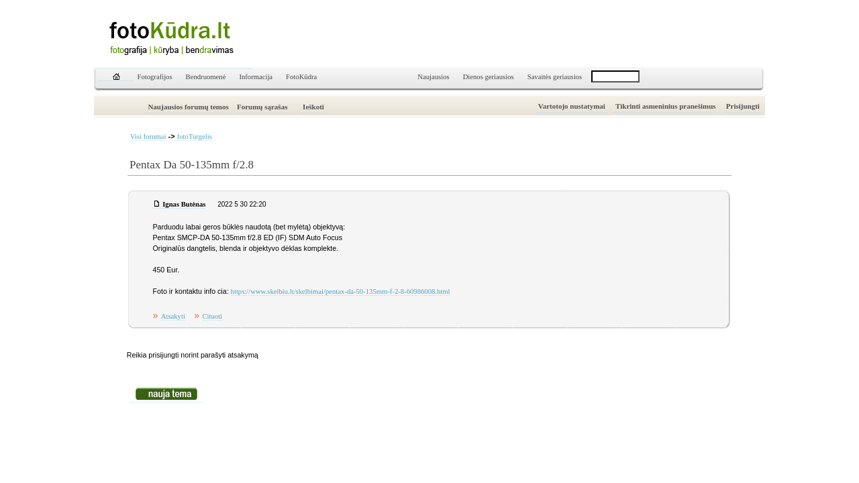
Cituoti (212, 316)
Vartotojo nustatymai (571, 106)
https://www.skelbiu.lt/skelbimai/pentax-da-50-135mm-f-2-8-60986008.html (340, 291)
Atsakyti (173, 316)
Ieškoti (313, 107)
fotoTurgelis (194, 136)
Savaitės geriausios (554, 76)
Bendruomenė (206, 76)
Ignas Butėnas (183, 204)
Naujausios (433, 76)
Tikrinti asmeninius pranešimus (665, 106)
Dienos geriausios (488, 76)
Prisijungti (743, 106)
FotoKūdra (301, 76)
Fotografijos (155, 76)
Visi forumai (148, 136)
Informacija (255, 76)
